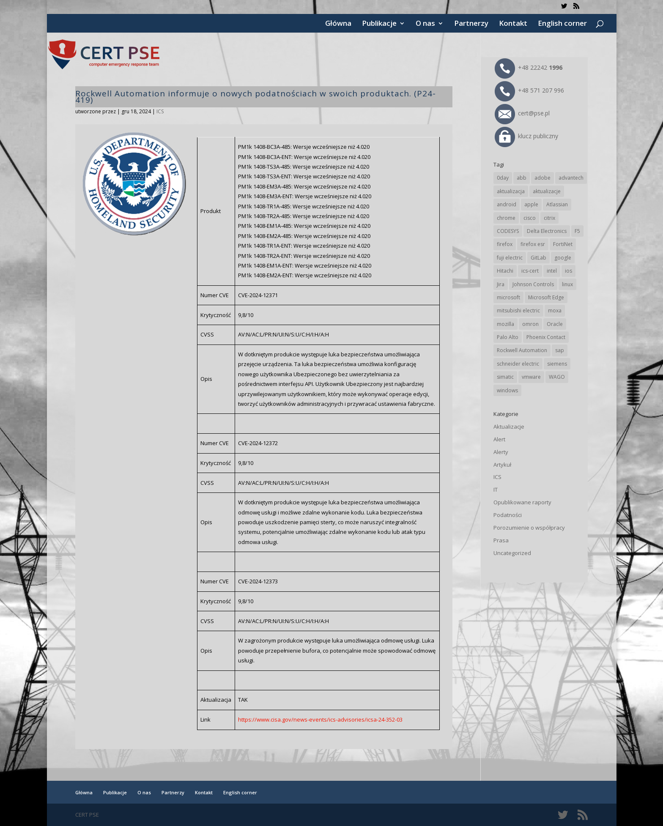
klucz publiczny (526, 136)
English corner (562, 24)
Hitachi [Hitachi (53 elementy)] (505, 270)
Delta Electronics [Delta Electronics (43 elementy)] (547, 231)
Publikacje (379, 24)
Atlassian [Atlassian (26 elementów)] (557, 204)
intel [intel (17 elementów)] (552, 270)
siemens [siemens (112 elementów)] (557, 363)
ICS (160, 111)
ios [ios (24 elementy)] (568, 270)
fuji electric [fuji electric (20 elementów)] (510, 257)
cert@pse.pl (522, 113)
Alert (499, 439)
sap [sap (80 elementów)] (559, 350)
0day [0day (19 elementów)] (503, 177)
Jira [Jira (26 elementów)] (500, 284)
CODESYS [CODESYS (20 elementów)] (508, 231)
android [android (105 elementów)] (506, 204)
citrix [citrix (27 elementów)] (549, 218)
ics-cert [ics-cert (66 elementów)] (530, 270)
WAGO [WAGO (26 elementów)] (557, 376)
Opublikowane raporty (522, 502)
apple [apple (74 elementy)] (531, 204)
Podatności (507, 515)
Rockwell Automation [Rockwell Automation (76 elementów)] (522, 350)
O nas (425, 24)
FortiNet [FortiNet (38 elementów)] (563, 244)
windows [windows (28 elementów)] (507, 390)
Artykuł (502, 464)
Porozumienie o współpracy (529, 527)
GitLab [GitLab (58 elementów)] (538, 257)
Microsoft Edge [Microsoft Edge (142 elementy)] (546, 297)
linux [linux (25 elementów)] (567, 284)
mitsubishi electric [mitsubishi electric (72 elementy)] (518, 310)
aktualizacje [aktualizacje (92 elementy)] (547, 191)
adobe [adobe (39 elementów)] (542, 177)
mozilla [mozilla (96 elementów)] (505, 324)
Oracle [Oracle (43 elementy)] (555, 324)
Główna (338, 24)
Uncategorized (512, 553)
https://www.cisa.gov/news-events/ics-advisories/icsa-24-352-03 (320, 719)
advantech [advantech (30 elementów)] (571, 177)
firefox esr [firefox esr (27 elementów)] (533, 244)
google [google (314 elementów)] (562, 257)
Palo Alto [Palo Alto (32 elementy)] (507, 337)
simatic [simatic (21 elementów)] (505, 376)
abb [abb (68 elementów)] (521, 177)
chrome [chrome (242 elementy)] (506, 218)
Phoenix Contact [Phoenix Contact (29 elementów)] (545, 337)
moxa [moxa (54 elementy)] (555, 310)
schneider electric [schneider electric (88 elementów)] (518, 363)
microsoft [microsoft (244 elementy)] (508, 297)
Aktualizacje (508, 426)
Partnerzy (471, 24)
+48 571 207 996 (529, 90)
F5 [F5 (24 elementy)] (577, 231)
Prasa (501, 540)
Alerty (500, 452)
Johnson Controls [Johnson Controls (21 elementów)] (533, 284)
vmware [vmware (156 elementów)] (531, 376)
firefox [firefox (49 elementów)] (504, 244)
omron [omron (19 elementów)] (530, 324)
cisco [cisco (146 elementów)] (529, 218)
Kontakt (513, 24)
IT (495, 489)
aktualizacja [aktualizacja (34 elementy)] (511, 191)
